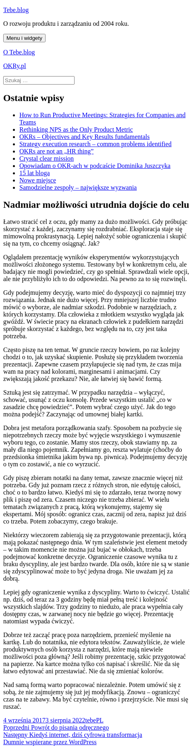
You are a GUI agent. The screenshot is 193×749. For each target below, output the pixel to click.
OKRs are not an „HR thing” (56, 151)
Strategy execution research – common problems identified (95, 144)
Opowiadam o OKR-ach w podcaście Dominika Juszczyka (94, 165)
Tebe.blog (16, 9)
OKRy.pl (14, 65)
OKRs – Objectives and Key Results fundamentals (84, 136)
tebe (90, 720)
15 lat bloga (34, 173)
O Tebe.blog (19, 52)
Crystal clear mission (46, 158)
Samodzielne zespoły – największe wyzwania (78, 187)
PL (100, 720)
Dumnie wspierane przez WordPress (50, 742)
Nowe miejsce (37, 180)
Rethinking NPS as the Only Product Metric (76, 129)
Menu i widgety (24, 38)
